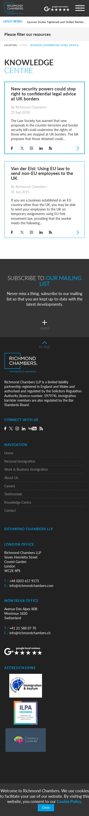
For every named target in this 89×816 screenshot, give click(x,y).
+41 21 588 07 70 (20, 628)
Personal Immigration (19, 461)
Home (23, 45)
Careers (9, 486)
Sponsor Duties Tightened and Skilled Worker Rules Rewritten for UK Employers (56, 22)
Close (46, 807)
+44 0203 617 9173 (21, 581)
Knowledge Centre (17, 502)
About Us (11, 477)
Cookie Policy (69, 801)
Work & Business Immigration (26, 469)
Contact (10, 510)
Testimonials (13, 494)
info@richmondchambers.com (28, 585)
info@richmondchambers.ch (27, 633)
